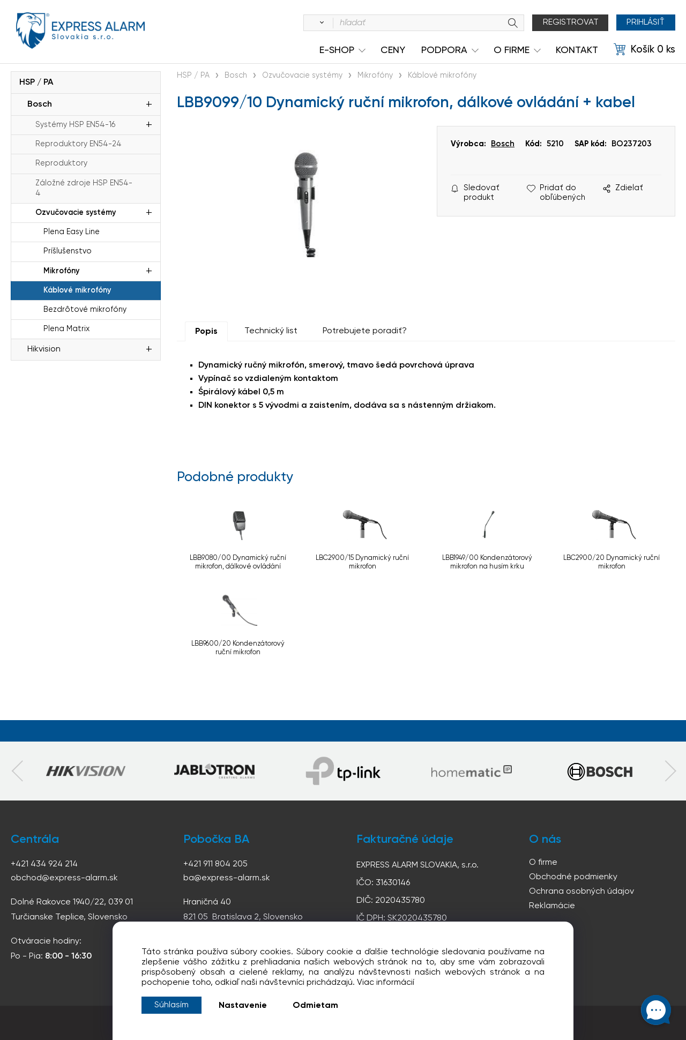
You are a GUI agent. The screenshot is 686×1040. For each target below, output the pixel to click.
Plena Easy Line (71, 232)
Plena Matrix (66, 329)
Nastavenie (243, 1005)
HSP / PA (36, 82)
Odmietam (315, 1005)
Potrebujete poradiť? (365, 331)
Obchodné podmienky (573, 877)
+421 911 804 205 (215, 864)
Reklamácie (552, 906)
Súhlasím (171, 1005)
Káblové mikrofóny (77, 290)
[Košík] (644, 50)
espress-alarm (80, 31)
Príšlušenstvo (67, 251)
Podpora (444, 50)
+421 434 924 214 (44, 864)
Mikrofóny (61, 271)
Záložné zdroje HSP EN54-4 (83, 188)
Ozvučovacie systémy (75, 212)
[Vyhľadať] (319, 23)
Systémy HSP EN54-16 (75, 125)
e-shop (336, 50)
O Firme (512, 50)
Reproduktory (61, 163)
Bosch (39, 104)
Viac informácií (385, 982)
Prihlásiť (646, 22)
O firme (543, 862)
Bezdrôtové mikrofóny (84, 309)
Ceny (393, 50)
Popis (206, 331)
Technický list (270, 331)
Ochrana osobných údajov (581, 891)
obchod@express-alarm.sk (64, 878)
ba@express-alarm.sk (226, 878)
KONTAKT (577, 50)
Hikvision (44, 349)
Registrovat (570, 22)
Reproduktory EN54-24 (78, 144)
